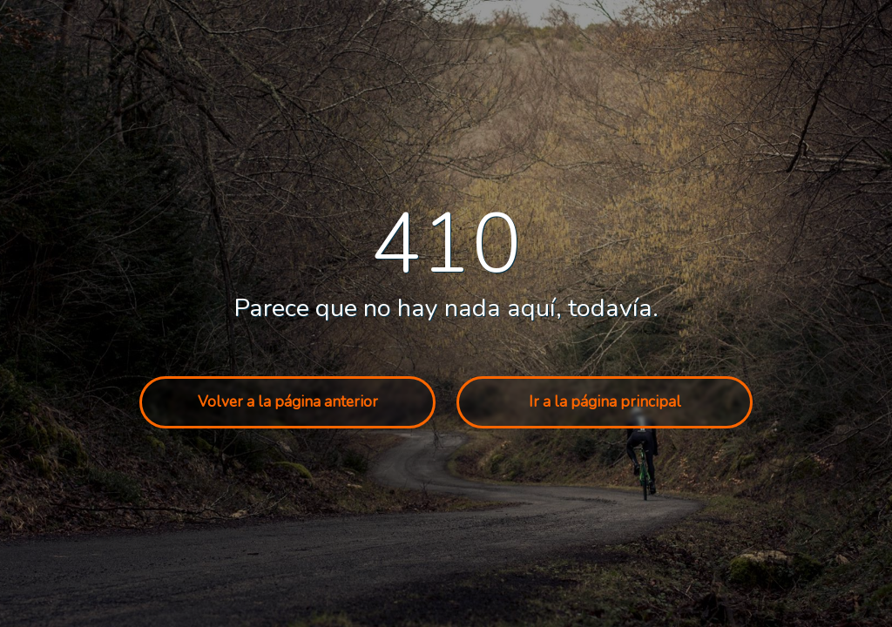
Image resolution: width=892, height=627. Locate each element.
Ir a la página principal (605, 402)
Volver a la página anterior (288, 402)
